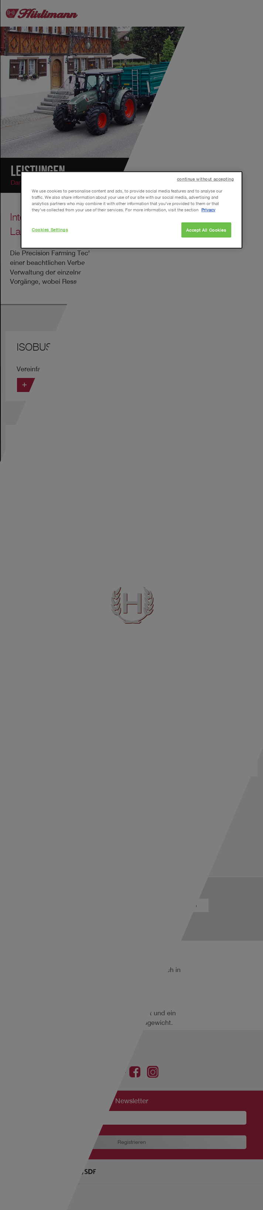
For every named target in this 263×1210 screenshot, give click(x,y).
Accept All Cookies (206, 229)
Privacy (208, 209)
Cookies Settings (50, 229)
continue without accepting (205, 179)
